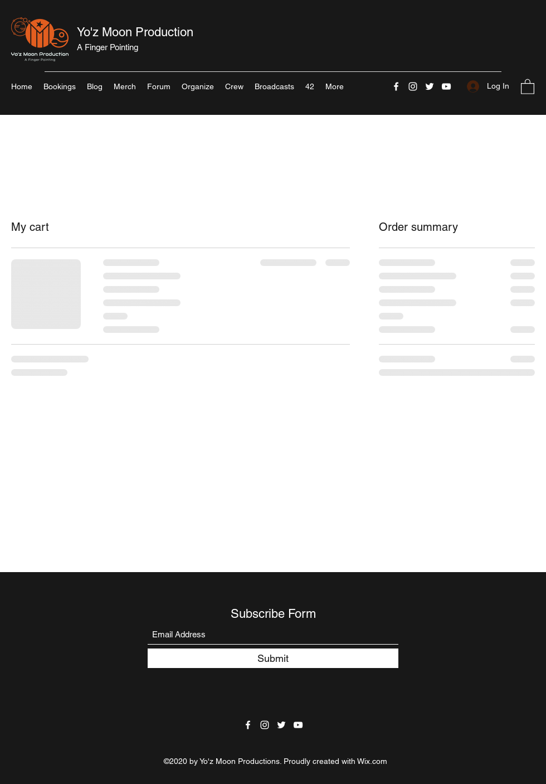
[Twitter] (429, 86)
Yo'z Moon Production (135, 32)
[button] (527, 86)
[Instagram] (412, 86)
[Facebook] (396, 86)
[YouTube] (446, 86)
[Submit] (273, 658)
